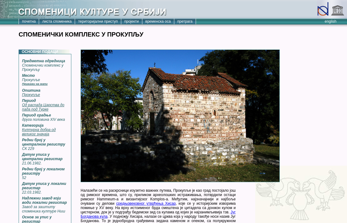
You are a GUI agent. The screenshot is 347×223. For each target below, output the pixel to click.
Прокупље (31, 95)
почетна (29, 21)
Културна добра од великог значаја (39, 132)
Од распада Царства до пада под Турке (43, 107)
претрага (185, 21)
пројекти (131, 21)
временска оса (158, 21)
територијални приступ (98, 21)
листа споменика (57, 21)
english (330, 21)
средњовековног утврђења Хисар (146, 203)
